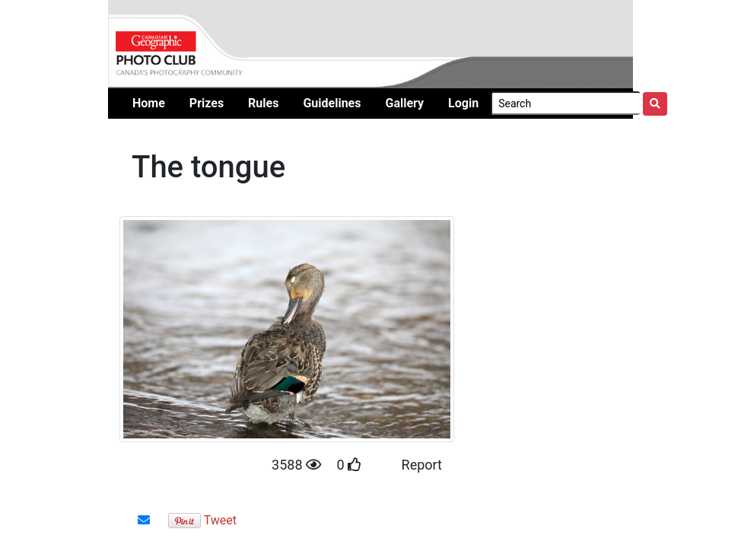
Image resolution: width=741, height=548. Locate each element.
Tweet (220, 520)
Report (422, 465)
